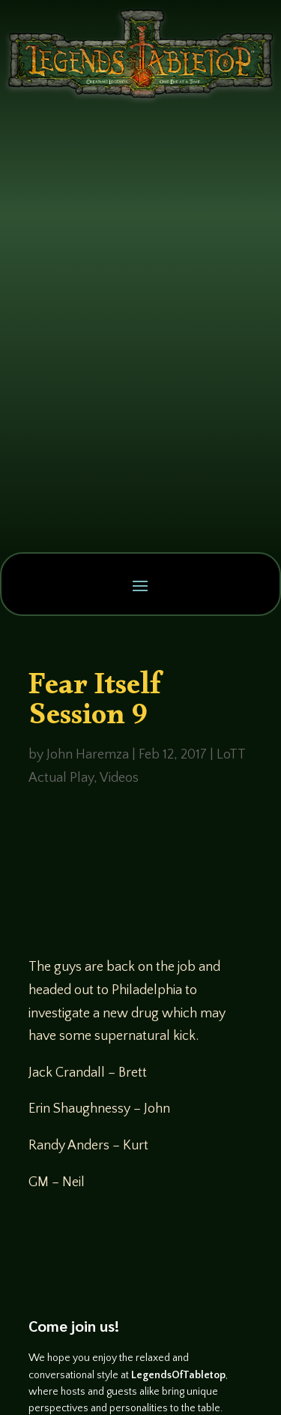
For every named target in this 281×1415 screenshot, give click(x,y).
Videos (119, 778)
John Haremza (87, 754)
